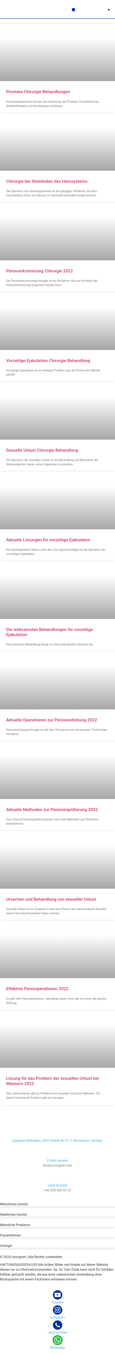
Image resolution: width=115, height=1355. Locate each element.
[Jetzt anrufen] (57, 1325)
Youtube (57, 1302)
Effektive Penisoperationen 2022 (37, 988)
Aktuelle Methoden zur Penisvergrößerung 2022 (52, 809)
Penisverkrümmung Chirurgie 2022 (39, 271)
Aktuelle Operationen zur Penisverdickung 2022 (51, 720)
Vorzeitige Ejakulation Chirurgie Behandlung (48, 360)
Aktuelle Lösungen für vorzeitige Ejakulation (48, 539)
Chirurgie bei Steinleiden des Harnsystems (46, 181)
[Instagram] (57, 1310)
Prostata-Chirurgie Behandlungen (38, 91)
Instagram (57, 1317)
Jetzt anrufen (57, 1332)
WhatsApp (57, 1347)
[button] (73, 9)
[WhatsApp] (57, 1340)
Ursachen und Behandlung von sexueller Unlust (51, 899)
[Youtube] (57, 1295)
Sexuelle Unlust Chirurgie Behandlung (42, 450)
